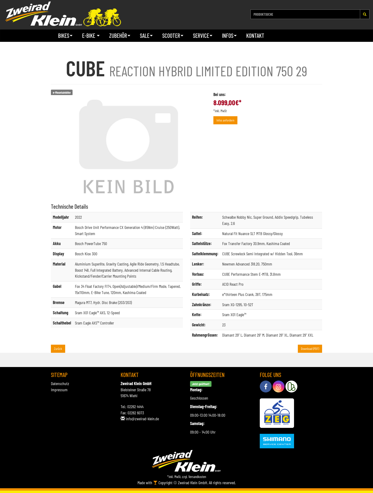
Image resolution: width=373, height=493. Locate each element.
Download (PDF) (310, 349)
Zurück (58, 349)
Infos (229, 35)
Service (202, 35)
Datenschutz (60, 383)
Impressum (59, 389)
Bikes (65, 35)
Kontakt (255, 35)
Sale (146, 35)
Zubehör (119, 35)
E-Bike (91, 35)
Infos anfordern (225, 120)
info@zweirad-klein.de (142, 418)
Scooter (172, 35)
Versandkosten (197, 476)
